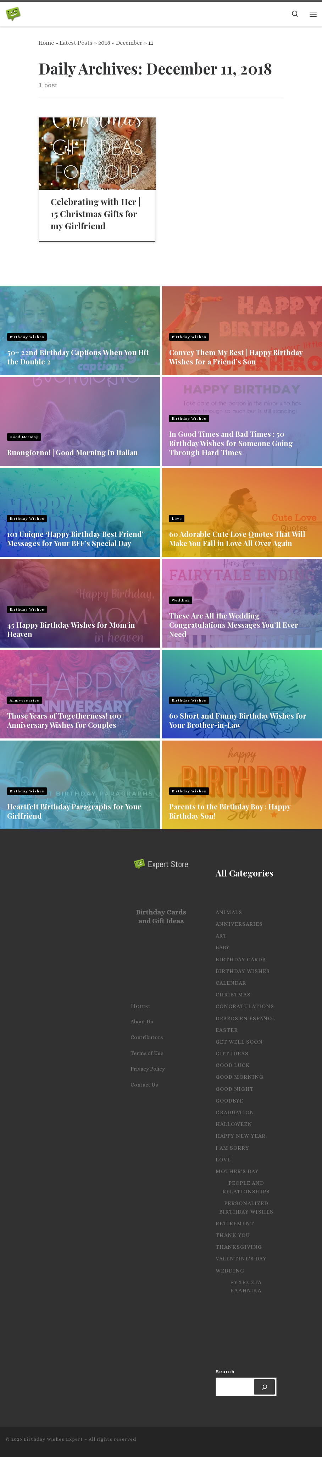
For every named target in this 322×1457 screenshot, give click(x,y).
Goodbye (229, 1101)
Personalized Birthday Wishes (246, 1207)
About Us (142, 1021)
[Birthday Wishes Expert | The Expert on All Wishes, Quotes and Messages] (13, 12)
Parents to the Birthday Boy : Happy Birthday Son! (229, 811)
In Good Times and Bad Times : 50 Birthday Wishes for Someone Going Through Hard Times (231, 443)
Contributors (147, 1037)
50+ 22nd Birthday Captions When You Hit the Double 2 (78, 356)
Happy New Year (241, 1136)
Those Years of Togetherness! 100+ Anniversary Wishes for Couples (66, 720)
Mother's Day (237, 1171)
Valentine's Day (241, 1258)
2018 (104, 42)
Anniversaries (24, 700)
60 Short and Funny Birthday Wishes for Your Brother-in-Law (237, 720)
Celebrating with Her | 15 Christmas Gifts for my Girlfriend (95, 213)
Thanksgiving (239, 1247)
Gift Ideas (232, 1053)
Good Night (235, 1089)
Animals (229, 912)
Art (221, 936)
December (129, 42)
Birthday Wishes (27, 337)
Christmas (233, 994)
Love (177, 518)
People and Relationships (246, 1187)
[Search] (264, 1387)
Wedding (181, 600)
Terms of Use (147, 1053)
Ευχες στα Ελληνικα (246, 1286)
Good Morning (24, 437)
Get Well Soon (239, 1042)
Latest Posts (76, 42)
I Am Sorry (232, 1148)
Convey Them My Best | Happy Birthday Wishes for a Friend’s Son (235, 356)
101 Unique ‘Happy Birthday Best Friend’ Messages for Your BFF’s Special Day (75, 538)
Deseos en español (246, 1018)
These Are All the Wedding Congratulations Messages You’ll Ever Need (233, 625)
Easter (227, 1030)
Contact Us (144, 1085)
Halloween (234, 1124)
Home (46, 42)
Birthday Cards (241, 959)
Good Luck (233, 1065)
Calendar (231, 983)
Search (225, 1371)
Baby (223, 947)
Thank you (233, 1235)
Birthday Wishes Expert (53, 1439)
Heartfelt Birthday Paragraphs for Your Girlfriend (74, 811)
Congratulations (245, 1006)
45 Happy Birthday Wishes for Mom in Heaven (71, 629)
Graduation (235, 1112)
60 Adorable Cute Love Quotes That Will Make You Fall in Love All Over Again (237, 538)
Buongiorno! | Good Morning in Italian (72, 452)
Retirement (235, 1223)
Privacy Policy (148, 1069)
